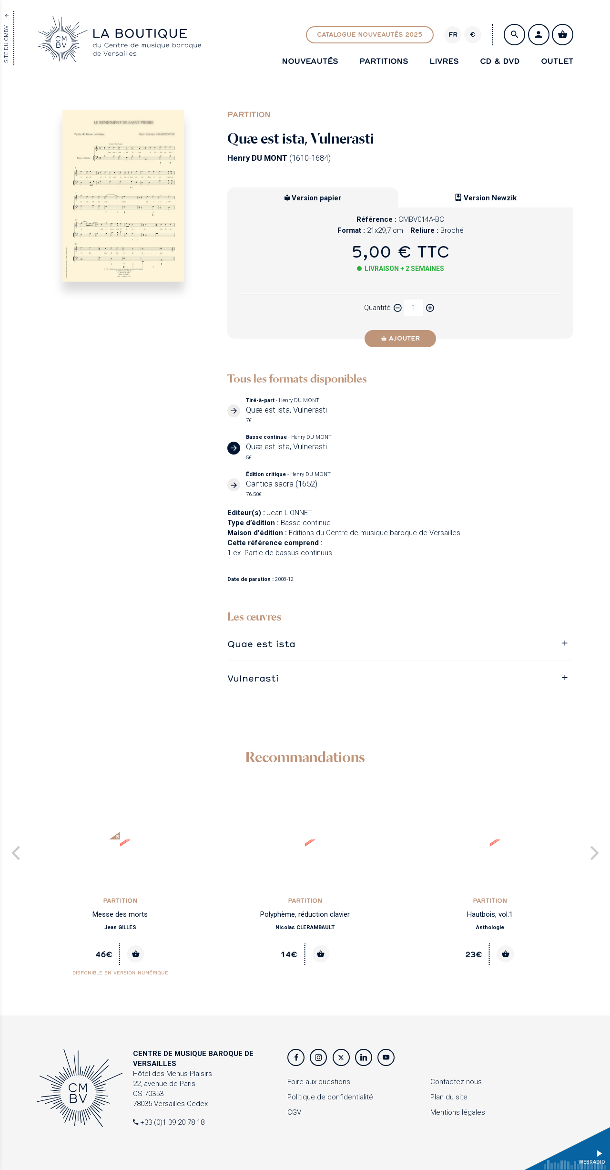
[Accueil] (119, 56)
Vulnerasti (253, 678)
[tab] (400, 644)
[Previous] (17, 854)
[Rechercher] (514, 34)
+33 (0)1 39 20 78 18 (168, 1122)
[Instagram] (318, 1057)
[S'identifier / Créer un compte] (538, 34)
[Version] (452, 34)
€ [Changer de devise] (472, 34)
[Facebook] (296, 1057)
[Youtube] (386, 1057)
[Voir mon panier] (562, 34)
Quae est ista (261, 644)
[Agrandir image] (123, 196)
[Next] (593, 854)
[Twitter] (341, 1057)
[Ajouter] (400, 338)
